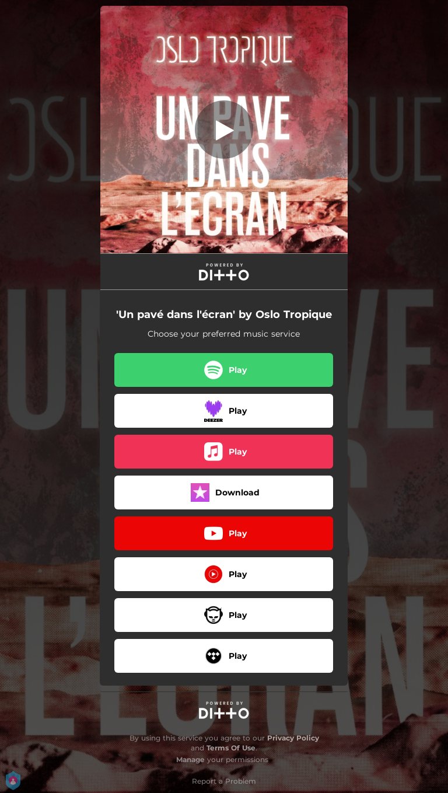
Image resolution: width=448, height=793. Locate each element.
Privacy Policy (293, 737)
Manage (190, 759)
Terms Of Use (231, 747)
